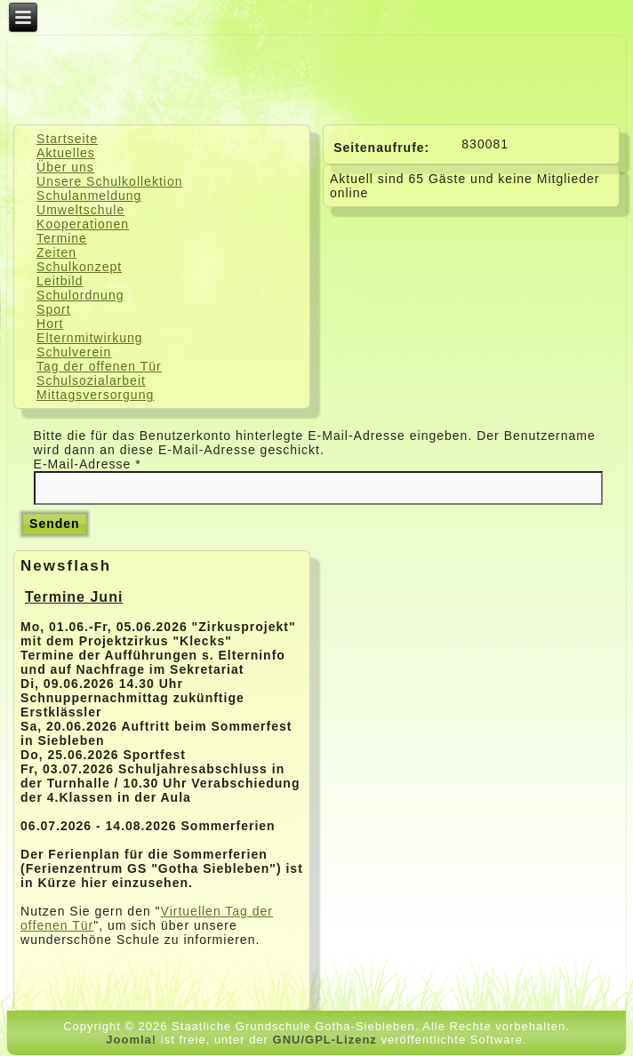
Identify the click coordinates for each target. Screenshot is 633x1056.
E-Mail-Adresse (87, 464)
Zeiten (56, 252)
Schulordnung (80, 295)
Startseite (67, 139)
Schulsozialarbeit (91, 380)
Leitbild (59, 281)
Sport (53, 309)
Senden (54, 523)
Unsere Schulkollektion (109, 181)
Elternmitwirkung (89, 338)
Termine (61, 238)
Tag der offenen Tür (99, 366)
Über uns (65, 167)
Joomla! (131, 1039)
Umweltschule (80, 210)
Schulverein (73, 352)
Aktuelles (65, 153)
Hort (49, 323)
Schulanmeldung (88, 195)
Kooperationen (82, 224)
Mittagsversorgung (95, 395)
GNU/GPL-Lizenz (325, 1039)
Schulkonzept (79, 267)
